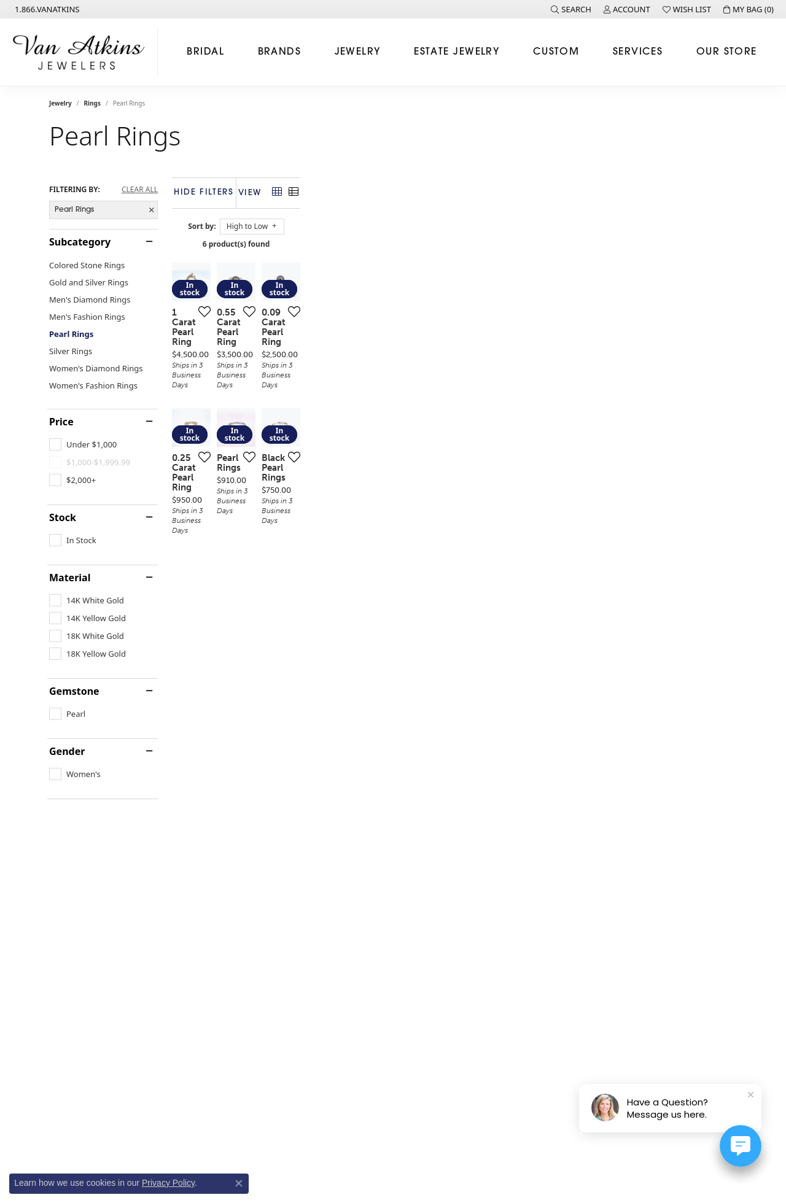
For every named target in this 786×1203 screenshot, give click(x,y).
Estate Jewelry (456, 52)
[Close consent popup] (239, 1183)
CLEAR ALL (140, 189)
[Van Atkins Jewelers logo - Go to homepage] (82, 52)
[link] (46, 9)
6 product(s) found (454, 244)
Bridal (205, 52)
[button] (571, 9)
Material (69, 577)
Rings (92, 103)
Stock (62, 517)
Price (61, 422)
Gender (67, 751)
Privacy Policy (168, 1183)
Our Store (726, 52)
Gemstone (74, 691)
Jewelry (358, 52)
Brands (280, 52)
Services (638, 52)
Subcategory (80, 242)
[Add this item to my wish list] (346, 456)
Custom (556, 52)
